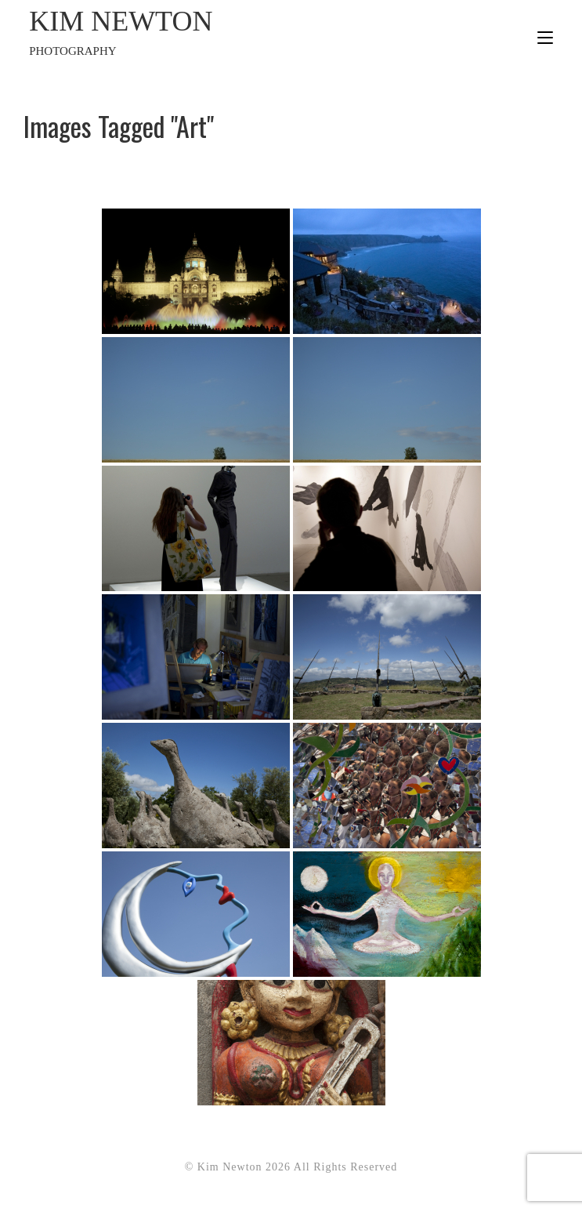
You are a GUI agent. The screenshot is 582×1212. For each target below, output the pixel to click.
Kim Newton (160, 32)
